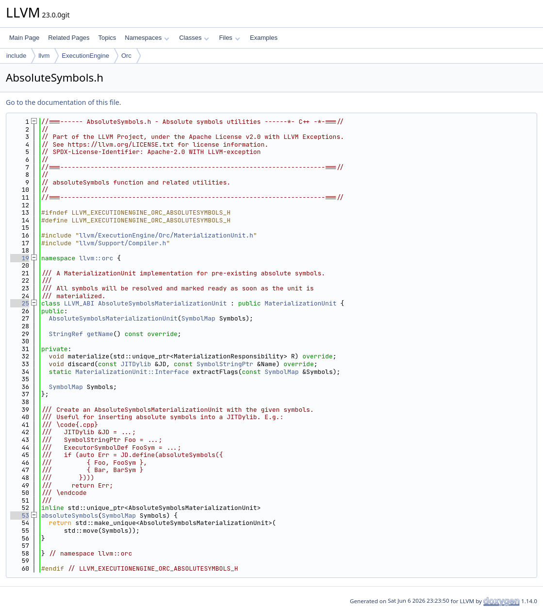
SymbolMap (198, 318)
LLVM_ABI (79, 303)
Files (229, 37)
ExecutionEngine (85, 55)
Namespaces (147, 37)
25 (19, 303)
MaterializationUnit (300, 303)
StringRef (66, 334)
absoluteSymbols (69, 515)
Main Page (24, 37)
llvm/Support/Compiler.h (122, 243)
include (16, 55)
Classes (194, 37)
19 (19, 258)
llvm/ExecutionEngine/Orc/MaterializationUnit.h (166, 235)
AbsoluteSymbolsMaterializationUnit (162, 303)
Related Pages (68, 37)
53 (19, 515)
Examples (264, 37)
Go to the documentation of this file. (63, 102)
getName (100, 334)
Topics (107, 37)
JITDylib (136, 364)
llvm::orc (96, 258)
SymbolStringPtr (225, 364)
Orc (126, 55)
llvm (43, 55)
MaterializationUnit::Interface (132, 372)
